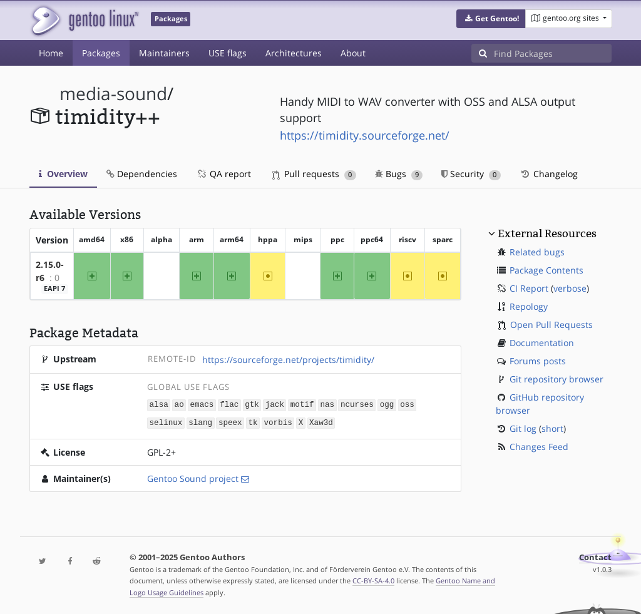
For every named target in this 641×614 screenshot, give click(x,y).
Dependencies (141, 174)
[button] (491, 18)
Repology (529, 306)
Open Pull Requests (551, 324)
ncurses (357, 404)
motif (302, 404)
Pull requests (314, 174)
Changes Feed (539, 447)
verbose (570, 288)
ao (179, 404)
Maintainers (164, 53)
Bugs (399, 174)
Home (51, 53)
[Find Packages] (553, 53)
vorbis (278, 421)
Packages (101, 53)
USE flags (227, 53)
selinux (166, 421)
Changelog (549, 174)
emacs (202, 404)
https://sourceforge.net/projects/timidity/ (288, 360)
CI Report (529, 288)
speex (230, 421)
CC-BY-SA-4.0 (373, 579)
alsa (159, 404)
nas (327, 404)
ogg (387, 404)
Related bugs (537, 252)
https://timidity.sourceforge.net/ (364, 135)
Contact (595, 556)
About (353, 53)
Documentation (542, 343)
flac (229, 404)
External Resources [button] (547, 233)
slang (200, 421)
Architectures (293, 53)
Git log (523, 428)
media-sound (113, 93)
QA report (223, 174)
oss (407, 404)
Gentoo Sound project (192, 477)
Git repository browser (556, 379)
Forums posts (538, 361)
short (552, 428)
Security (471, 174)
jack (274, 404)
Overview (63, 174)
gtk (252, 404)
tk (252, 421)
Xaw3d (321, 421)
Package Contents (546, 270)
